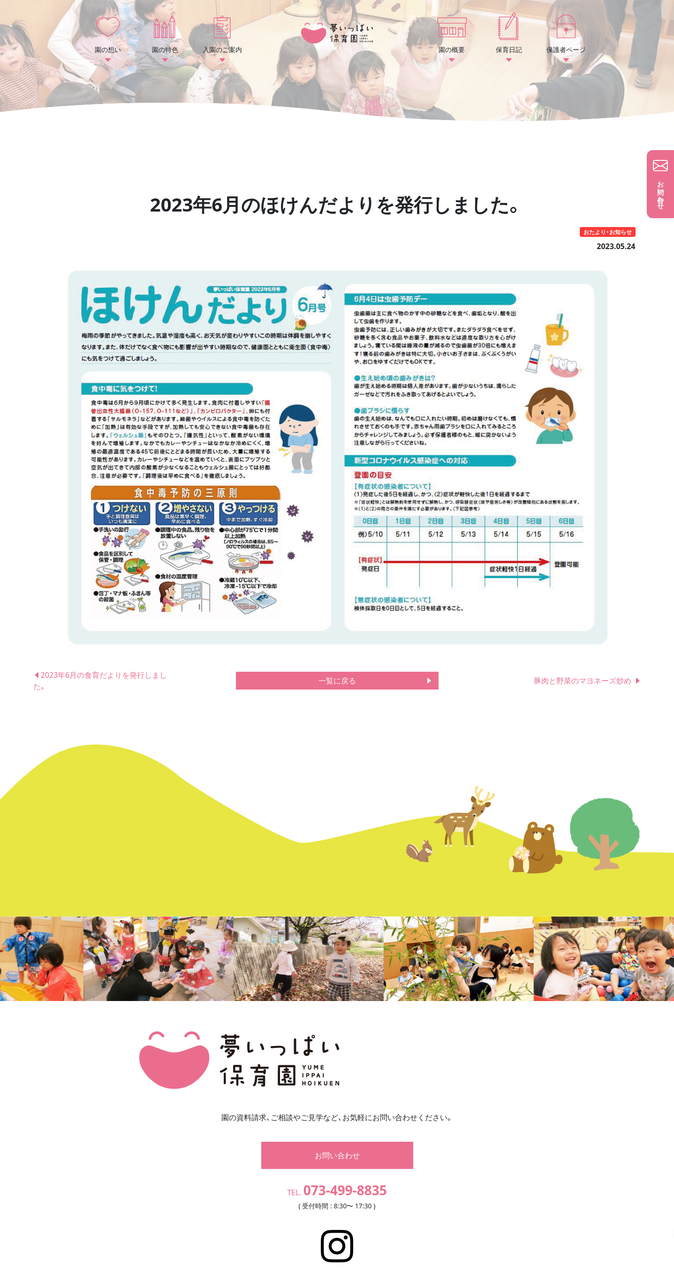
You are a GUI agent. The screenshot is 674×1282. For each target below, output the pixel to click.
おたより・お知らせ (607, 232)
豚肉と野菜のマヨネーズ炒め (587, 680)
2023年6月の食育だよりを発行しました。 (100, 680)
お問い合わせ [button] (337, 1142)
